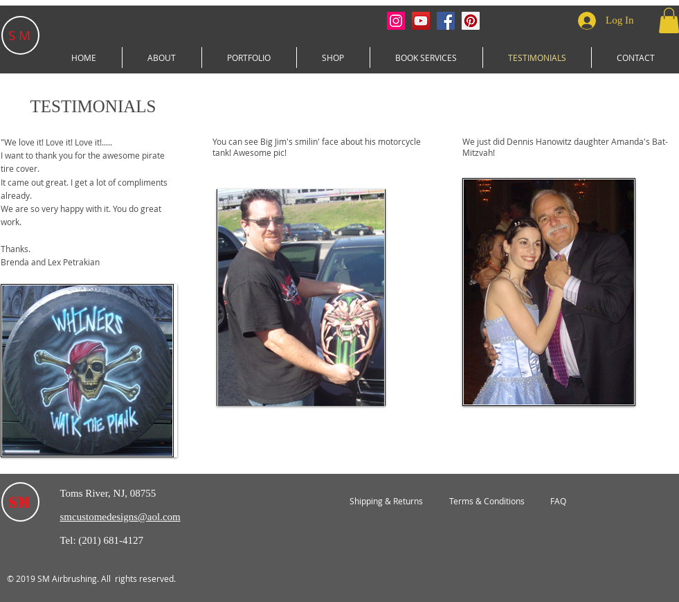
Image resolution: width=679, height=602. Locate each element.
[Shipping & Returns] (386, 501)
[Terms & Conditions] (487, 501)
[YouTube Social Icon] (421, 21)
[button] (249, 57)
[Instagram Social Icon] (396, 21)
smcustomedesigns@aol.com (120, 516)
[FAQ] (558, 501)
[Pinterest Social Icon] (471, 21)
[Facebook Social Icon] (446, 21)
